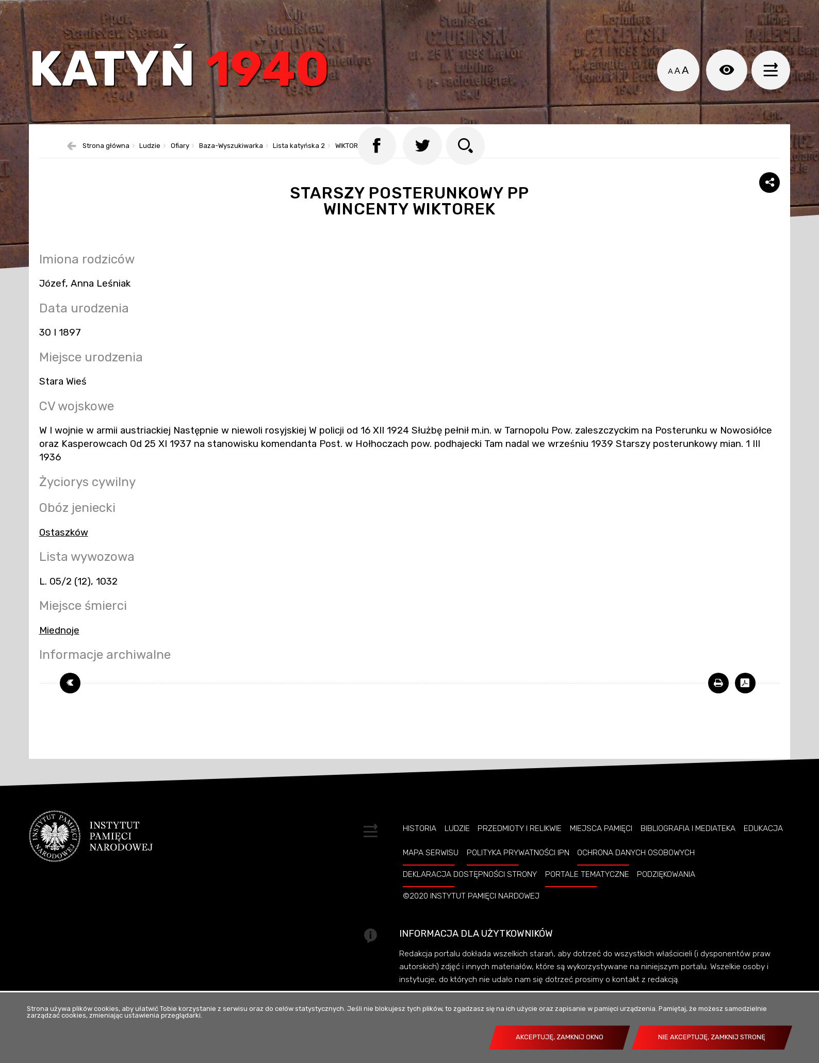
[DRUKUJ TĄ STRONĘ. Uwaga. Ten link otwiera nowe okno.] (718, 698)
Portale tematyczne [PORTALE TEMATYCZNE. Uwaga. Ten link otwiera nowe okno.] (587, 889)
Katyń (185, 74)
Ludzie (457, 843)
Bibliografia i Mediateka (688, 843)
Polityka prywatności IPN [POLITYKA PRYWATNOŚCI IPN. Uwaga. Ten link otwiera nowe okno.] (518, 867)
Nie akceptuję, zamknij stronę (711, 1037)
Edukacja (763, 843)
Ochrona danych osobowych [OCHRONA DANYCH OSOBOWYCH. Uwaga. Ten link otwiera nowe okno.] (636, 867)
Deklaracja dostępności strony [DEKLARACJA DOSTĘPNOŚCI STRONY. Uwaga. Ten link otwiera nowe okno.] (470, 889)
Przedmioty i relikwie (520, 843)
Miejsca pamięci (601, 843)
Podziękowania (666, 889)
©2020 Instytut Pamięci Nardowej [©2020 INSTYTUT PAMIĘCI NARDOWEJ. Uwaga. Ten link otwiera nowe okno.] (471, 911)
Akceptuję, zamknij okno (559, 1037)
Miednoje (59, 645)
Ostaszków (63, 547)
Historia (419, 843)
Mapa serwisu (430, 867)
